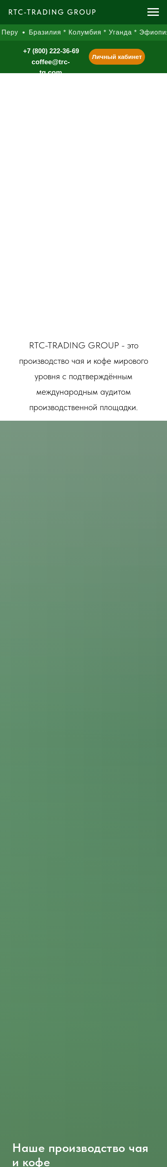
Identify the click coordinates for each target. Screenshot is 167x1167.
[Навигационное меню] (153, 12)
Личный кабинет (117, 56)
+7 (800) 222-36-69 (51, 51)
